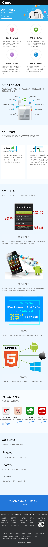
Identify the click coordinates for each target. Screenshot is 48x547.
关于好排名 (33, 514)
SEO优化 (32, 520)
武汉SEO (41, 533)
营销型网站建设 (15, 525)
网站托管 (4, 525)
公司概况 (32, 518)
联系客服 (6, 17)
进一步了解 (6, 424)
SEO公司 (12, 533)
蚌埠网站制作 (15, 514)
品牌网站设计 (14, 520)
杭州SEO (24, 533)
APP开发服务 (23, 525)
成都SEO (18, 533)
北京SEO (11, 536)
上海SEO (17, 536)
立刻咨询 (24, 504)
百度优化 (32, 523)
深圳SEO (29, 536)
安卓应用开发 (23, 520)
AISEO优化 (6, 533)
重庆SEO (5, 536)
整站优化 (4, 518)
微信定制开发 (41, 518)
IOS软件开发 (23, 518)
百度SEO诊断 (5, 523)
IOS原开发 (22, 523)
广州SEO (23, 536)
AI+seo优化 (4, 520)
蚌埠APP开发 (24, 514)
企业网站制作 (14, 518)
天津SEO (36, 533)
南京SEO (30, 533)
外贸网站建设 (14, 523)
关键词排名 (33, 525)
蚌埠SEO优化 (6, 514)
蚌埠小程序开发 (42, 514)
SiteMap (35, 536)
